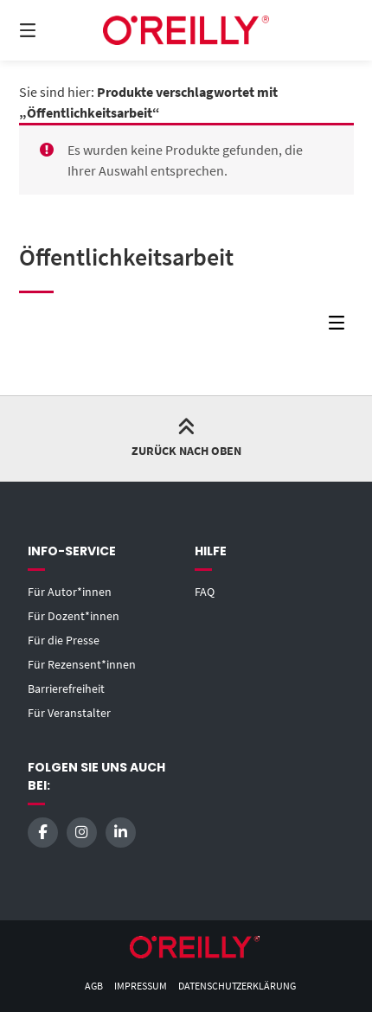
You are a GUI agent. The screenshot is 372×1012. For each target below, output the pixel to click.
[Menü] (52, 30)
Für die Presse (63, 640)
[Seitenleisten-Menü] (341, 326)
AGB (94, 985)
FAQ (205, 591)
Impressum (140, 985)
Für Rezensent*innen (82, 664)
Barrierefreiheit (66, 688)
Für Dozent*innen (73, 616)
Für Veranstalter (69, 713)
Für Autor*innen (70, 591)
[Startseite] (186, 30)
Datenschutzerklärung (237, 985)
